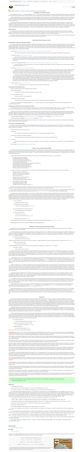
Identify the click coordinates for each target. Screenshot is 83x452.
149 (48, 51)
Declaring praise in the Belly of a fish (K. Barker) (26, 144)
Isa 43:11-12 (32, 205)
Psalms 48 (28, 62)
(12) (44, 222)
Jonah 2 (61, 116)
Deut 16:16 (24, 65)
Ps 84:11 (21, 258)
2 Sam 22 (30, 116)
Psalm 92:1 (34, 14)
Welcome (22, 439)
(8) (29, 129)
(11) (32, 184)
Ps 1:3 (72, 257)
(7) (36, 88)
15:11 (47, 190)
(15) (20, 282)
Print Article (11, 9)
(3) (63, 25)
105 (28, 51)
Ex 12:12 (38, 190)
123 (37, 62)
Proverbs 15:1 (70, 240)
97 (28, 55)
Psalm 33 (34, 102)
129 (48, 62)
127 (44, 62)
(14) (72, 260)
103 (26, 51)
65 (29, 118)
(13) (67, 250)
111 (30, 51)
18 (40, 268)
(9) (33, 152)
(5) (46, 36)
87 (32, 62)
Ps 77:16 (46, 260)
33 (23, 51)
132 (53, 62)
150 (50, 51)
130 (50, 62)
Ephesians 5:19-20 (30, 286)
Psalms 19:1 (12, 235)
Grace (24, 1)
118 (55, 116)
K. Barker (26, 5)
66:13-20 (44, 116)
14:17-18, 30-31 (43, 190)
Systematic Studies (44, 1)
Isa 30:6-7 (53, 220)
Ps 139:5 (45, 258)
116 (53, 116)
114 (33, 51)
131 (52, 62)
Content (54, 1)
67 (38, 118)
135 (37, 51)
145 (41, 51)
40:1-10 (36, 116)
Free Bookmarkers (38, 442)
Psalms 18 (26, 116)
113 (32, 51)
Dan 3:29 (27, 218)
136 (39, 51)
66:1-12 (31, 118)
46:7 (61, 220)
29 (21, 51)
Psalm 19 (16, 84)
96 (27, 55)
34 (34, 116)
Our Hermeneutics (30, 442)
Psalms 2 (50, 79)
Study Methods (36, 1)
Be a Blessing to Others (37, 439)
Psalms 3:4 (52, 245)
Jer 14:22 (30, 215)
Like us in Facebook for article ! (37, 444)
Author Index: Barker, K (15, 431)
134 (57, 62)
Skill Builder (29, 1)
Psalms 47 (22, 55)
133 (55, 62)
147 (44, 51)
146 (42, 51)
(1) (22, 14)
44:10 (56, 220)
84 (31, 62)
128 (46, 62)
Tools (50, 1)
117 (35, 51)
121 (36, 62)
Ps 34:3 (28, 328)
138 (59, 116)
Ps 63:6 (33, 321)
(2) (36, 22)
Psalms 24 (19, 51)
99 (31, 55)
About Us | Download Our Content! (24, 444)
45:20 (59, 220)
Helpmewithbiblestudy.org (15, 1)
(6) (17, 60)
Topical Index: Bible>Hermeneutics (17, 427)
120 (34, 62)
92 (51, 116)
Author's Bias (23, 442)
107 (40, 118)
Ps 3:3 (11, 260)
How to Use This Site (29, 439)
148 (46, 51)
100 (24, 51)
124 (39, 62)
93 (24, 55)
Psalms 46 (27, 118)
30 (41, 268)
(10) (28, 167)
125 (41, 62)
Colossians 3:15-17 (38, 286)
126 (43, 62)
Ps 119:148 (31, 324)
